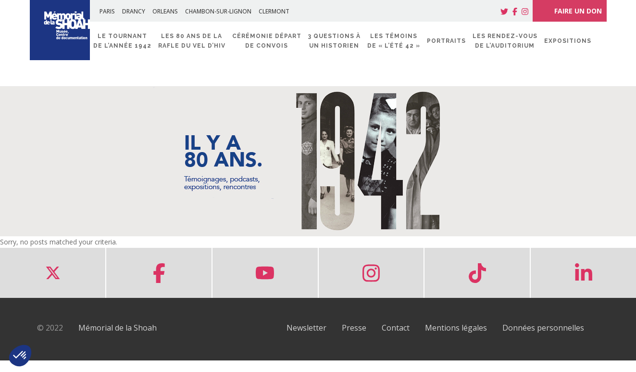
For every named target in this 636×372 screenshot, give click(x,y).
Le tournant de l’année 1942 (122, 41)
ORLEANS (165, 11)
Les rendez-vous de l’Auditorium (505, 41)
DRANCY (133, 11)
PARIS (107, 11)
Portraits (446, 41)
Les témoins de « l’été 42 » (393, 41)
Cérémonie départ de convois (266, 41)
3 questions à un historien (334, 41)
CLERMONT (274, 11)
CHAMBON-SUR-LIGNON (218, 11)
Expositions (567, 41)
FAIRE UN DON (569, 10)
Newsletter (306, 327)
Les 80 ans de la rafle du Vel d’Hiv (191, 41)
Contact (396, 327)
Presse (354, 327)
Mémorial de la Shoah (117, 327)
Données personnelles (543, 327)
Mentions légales (456, 327)
